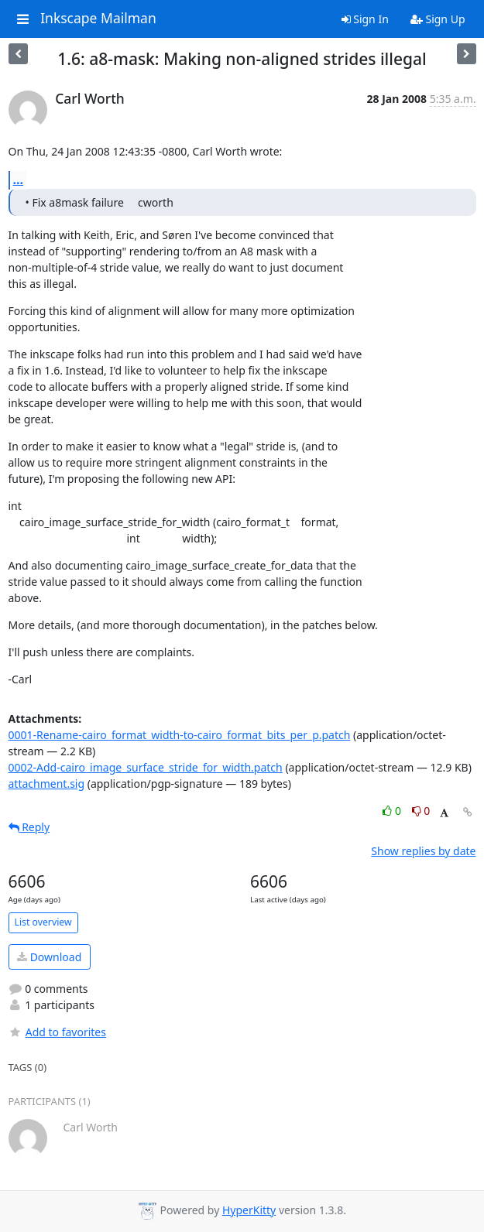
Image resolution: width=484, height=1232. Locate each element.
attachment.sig (47, 783)
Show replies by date (423, 851)
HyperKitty (249, 1210)
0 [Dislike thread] (421, 810)
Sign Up (437, 19)
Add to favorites (57, 1032)
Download (49, 957)
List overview (43, 922)
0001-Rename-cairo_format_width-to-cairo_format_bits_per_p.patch (180, 734)
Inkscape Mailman (98, 18)
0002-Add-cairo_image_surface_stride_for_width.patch (146, 767)
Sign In (365, 19)
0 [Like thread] (393, 810)
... (18, 179)
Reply (29, 827)
